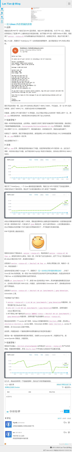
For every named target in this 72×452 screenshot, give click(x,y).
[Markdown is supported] (8, 411)
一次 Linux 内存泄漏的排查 (18, 24)
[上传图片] (16, 411)
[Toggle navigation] (69, 4)
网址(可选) (52, 392)
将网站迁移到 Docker (12, 387)
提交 (66, 411)
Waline (66, 444)
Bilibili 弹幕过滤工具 (64, 384)
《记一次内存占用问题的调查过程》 (49, 271)
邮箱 (30, 392)
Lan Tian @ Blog (11, 3)
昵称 (8, 392)
